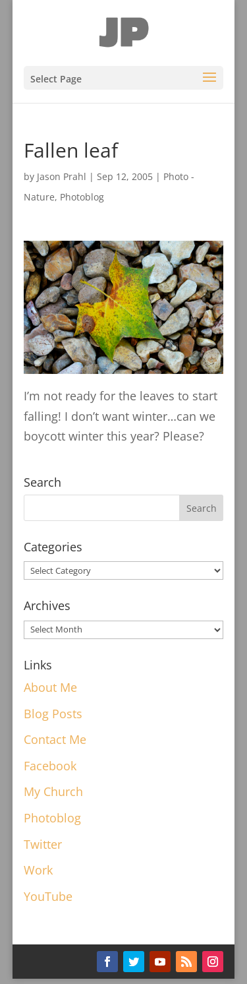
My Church (53, 791)
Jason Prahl (61, 176)
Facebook (50, 766)
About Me (50, 687)
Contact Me (55, 739)
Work (38, 870)
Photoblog (82, 197)
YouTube (48, 896)
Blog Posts (53, 714)
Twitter (43, 844)
